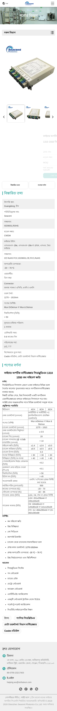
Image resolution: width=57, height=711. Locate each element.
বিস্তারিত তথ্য (15, 185)
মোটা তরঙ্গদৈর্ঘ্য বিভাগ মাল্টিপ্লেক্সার (20, 624)
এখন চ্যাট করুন (41, 175)
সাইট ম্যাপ (25, 697)
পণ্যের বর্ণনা (42, 185)
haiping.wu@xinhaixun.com (19, 682)
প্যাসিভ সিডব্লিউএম (25, 618)
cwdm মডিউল (11, 631)
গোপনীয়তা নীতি (12, 697)
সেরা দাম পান (15, 176)
